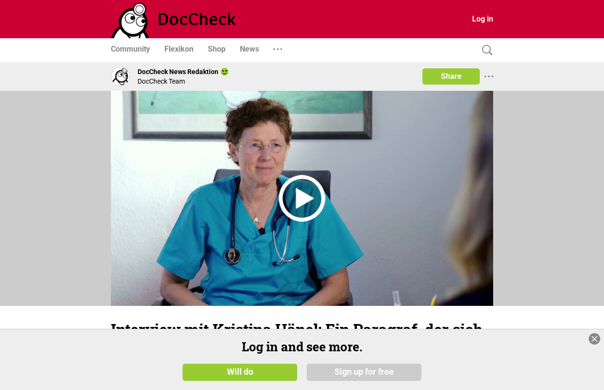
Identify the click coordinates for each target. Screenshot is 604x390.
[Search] (485, 50)
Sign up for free (364, 372)
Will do (240, 372)
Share (451, 76)
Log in (482, 18)
